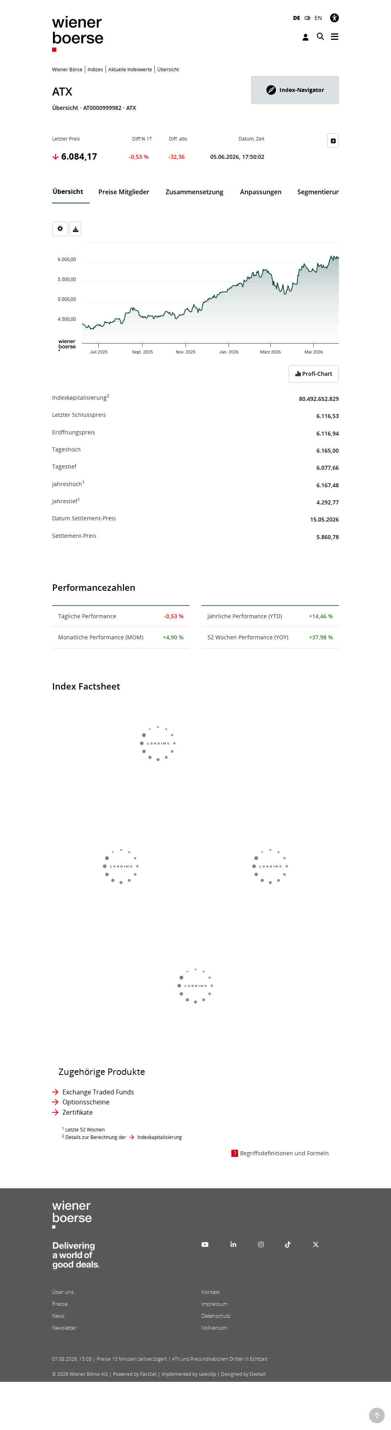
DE (296, 17)
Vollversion (214, 1327)
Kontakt (210, 1291)
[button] (295, 90)
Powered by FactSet (134, 1374)
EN (318, 17)
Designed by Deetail (243, 1374)
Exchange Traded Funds (98, 1092)
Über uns (63, 1291)
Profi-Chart (313, 373)
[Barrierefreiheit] (334, 18)
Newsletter (64, 1327)
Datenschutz (216, 1315)
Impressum (214, 1303)
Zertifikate (78, 1112)
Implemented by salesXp (189, 1374)
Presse (60, 1303)
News (58, 1315)
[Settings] (60, 229)
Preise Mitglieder (123, 192)
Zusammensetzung (194, 192)
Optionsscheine (86, 1102)
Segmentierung (320, 192)
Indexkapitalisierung (159, 1137)
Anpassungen (261, 192)
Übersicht (68, 191)
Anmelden (306, 37)
